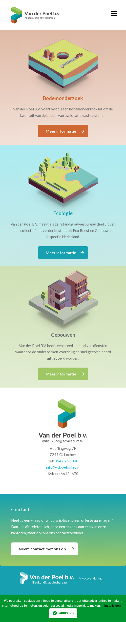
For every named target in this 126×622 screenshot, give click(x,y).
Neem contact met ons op (46, 548)
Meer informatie (65, 131)
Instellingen (112, 605)
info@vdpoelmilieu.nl (63, 467)
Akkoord (63, 613)
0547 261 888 (66, 461)
